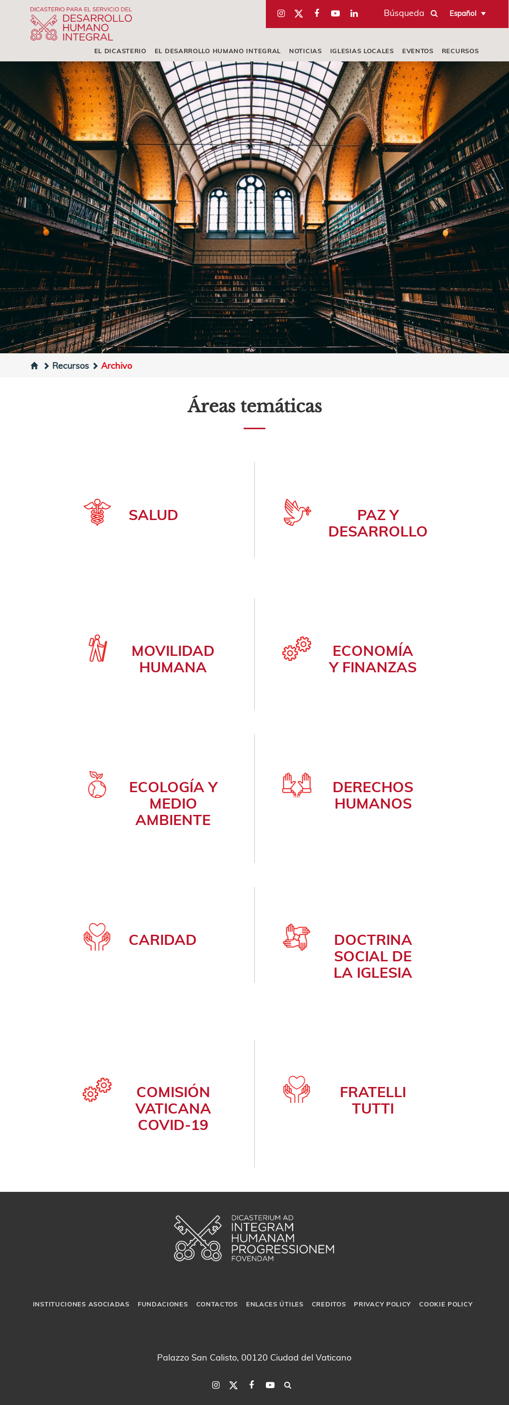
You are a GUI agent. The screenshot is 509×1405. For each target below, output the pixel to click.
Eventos (418, 50)
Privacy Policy (382, 1304)
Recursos (460, 50)
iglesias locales (362, 50)
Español (463, 13)
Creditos (329, 1304)
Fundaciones (163, 1304)
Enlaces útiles (275, 1304)
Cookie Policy (445, 1304)
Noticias (305, 50)
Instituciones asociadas (81, 1304)
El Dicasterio (120, 50)
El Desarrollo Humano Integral (218, 50)
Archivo (111, 365)
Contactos (217, 1304)
